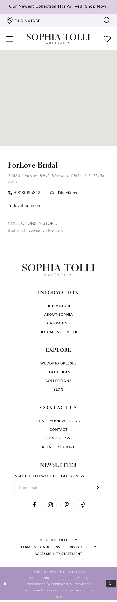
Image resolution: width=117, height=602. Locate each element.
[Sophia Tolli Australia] (58, 39)
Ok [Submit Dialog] (111, 585)
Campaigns (58, 323)
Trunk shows (58, 438)
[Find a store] (23, 20)
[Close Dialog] (5, 585)
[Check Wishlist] (107, 38)
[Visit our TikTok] (83, 506)
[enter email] (58, 488)
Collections (58, 380)
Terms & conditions (40, 548)
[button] (9, 38)
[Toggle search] (107, 20)
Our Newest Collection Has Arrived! (58, 6)
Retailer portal (58, 447)
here (58, 597)
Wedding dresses (58, 363)
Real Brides (58, 372)
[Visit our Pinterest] (66, 506)
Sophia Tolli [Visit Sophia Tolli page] (17, 230)
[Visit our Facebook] (33, 506)
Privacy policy (82, 548)
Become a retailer (59, 332)
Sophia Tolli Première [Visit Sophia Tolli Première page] (45, 230)
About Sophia (58, 314)
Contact (58, 429)
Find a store (58, 306)
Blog (59, 389)
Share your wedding (58, 421)
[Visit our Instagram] (50, 506)
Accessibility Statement (59, 555)
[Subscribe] (99, 488)
